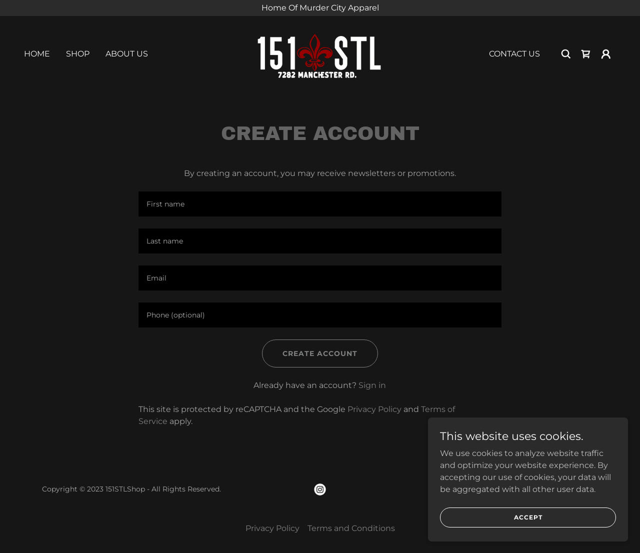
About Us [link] (127, 53)
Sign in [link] (372, 385)
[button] (606, 54)
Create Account (320, 353)
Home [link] (37, 53)
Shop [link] (78, 53)
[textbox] (319, 204)
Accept (528, 517)
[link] (320, 53)
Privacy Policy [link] (375, 409)
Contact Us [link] (514, 53)
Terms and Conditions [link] (351, 528)
